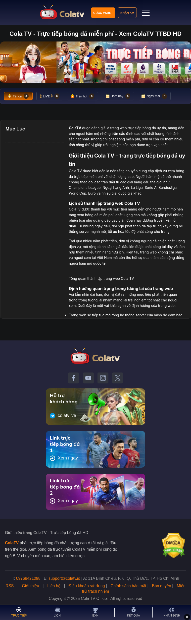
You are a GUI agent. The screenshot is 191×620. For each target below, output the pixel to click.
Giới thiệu (30, 586)
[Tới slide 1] (90, 77)
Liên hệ (53, 586)
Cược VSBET (103, 13)
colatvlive (63, 416)
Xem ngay (64, 458)
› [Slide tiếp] (184, 62)
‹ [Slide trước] (7, 62)
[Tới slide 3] (99, 77)
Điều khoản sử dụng (87, 586)
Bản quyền (161, 586)
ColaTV (12, 543)
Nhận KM (127, 13)
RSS (9, 586)
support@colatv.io (64, 579)
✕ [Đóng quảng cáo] (187, 617)
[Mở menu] (146, 13)
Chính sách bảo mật (128, 586)
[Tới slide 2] (94, 77)
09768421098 (28, 579)
